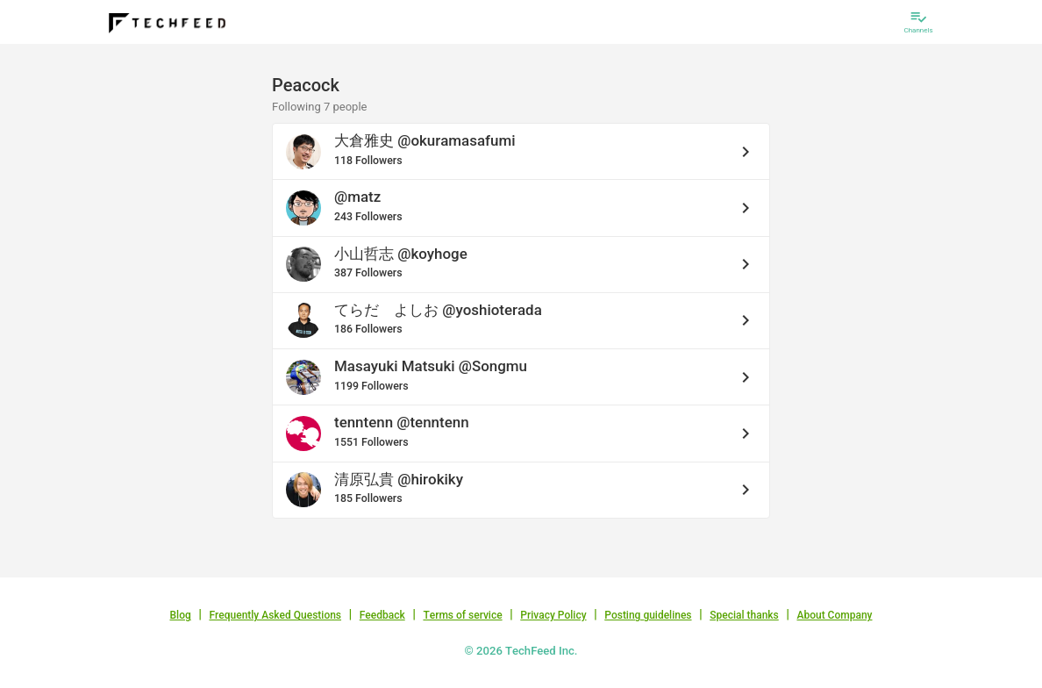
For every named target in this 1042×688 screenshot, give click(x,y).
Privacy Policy (553, 615)
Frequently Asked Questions (275, 615)
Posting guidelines (647, 615)
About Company (834, 615)
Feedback (382, 615)
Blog (180, 615)
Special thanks (744, 615)
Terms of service (462, 615)
